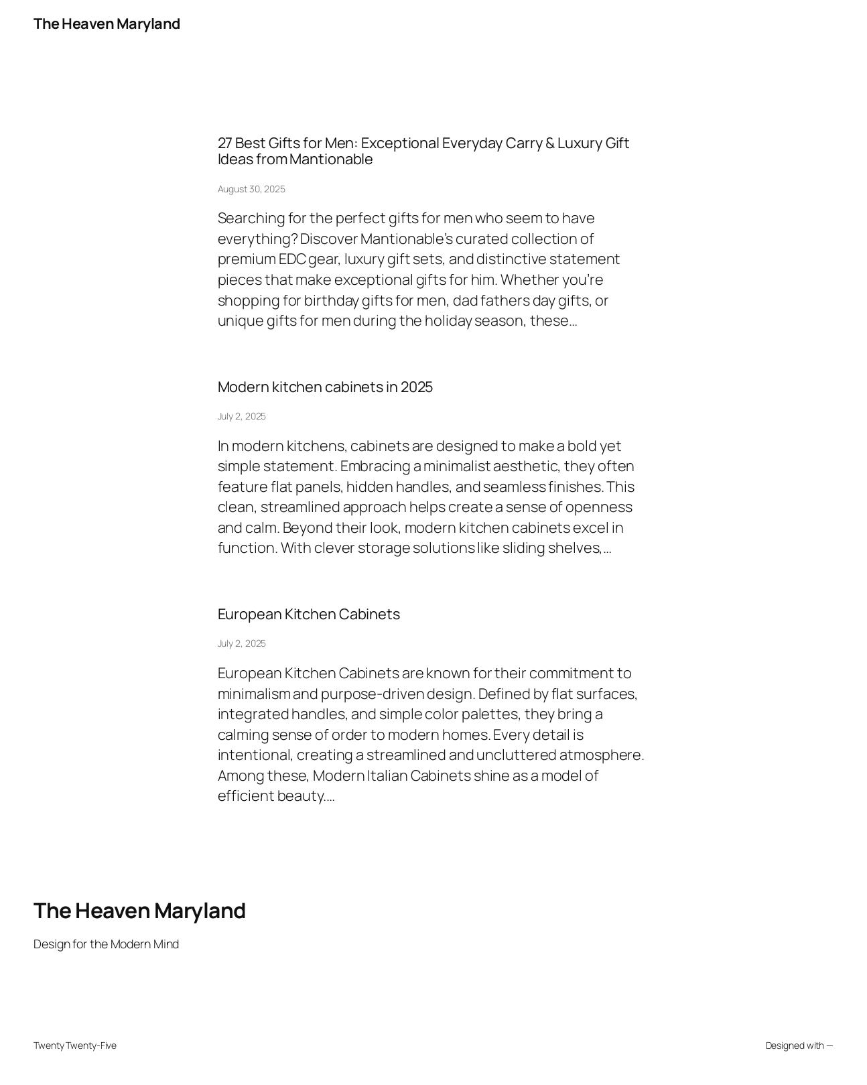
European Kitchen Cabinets (309, 614)
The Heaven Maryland (107, 23)
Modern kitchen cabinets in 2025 (326, 387)
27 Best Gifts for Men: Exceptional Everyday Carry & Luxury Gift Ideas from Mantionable (424, 151)
